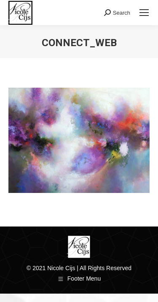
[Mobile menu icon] (144, 12)
